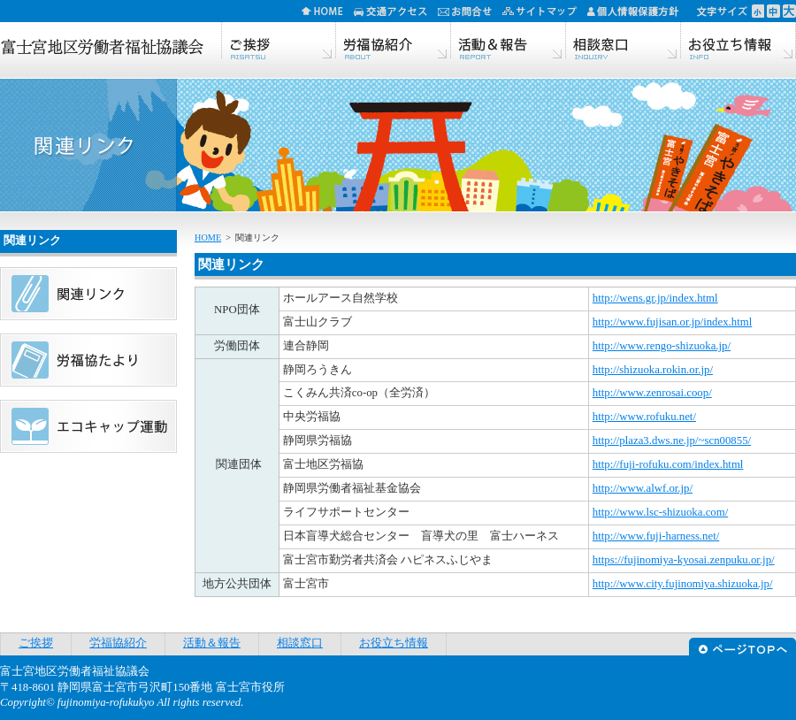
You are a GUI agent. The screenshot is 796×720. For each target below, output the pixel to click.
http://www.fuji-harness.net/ (656, 536)
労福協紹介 (393, 42)
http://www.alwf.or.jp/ (643, 488)
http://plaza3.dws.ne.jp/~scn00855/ (672, 440)
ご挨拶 (278, 42)
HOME (328, 11)
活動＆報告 (508, 42)
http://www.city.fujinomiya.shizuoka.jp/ (683, 584)
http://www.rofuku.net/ (644, 416)
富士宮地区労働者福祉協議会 (101, 48)
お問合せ (470, 11)
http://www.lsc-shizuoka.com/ (660, 512)
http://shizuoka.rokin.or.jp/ (653, 370)
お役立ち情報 (738, 42)
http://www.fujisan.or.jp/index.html (672, 322)
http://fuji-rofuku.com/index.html (668, 464)
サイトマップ (544, 11)
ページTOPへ (742, 644)
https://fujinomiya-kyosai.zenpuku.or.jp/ (684, 560)
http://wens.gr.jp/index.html (655, 298)
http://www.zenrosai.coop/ (652, 393)
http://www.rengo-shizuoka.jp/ (662, 346)
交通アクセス (396, 11)
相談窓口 (623, 42)
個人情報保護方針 (639, 11)
